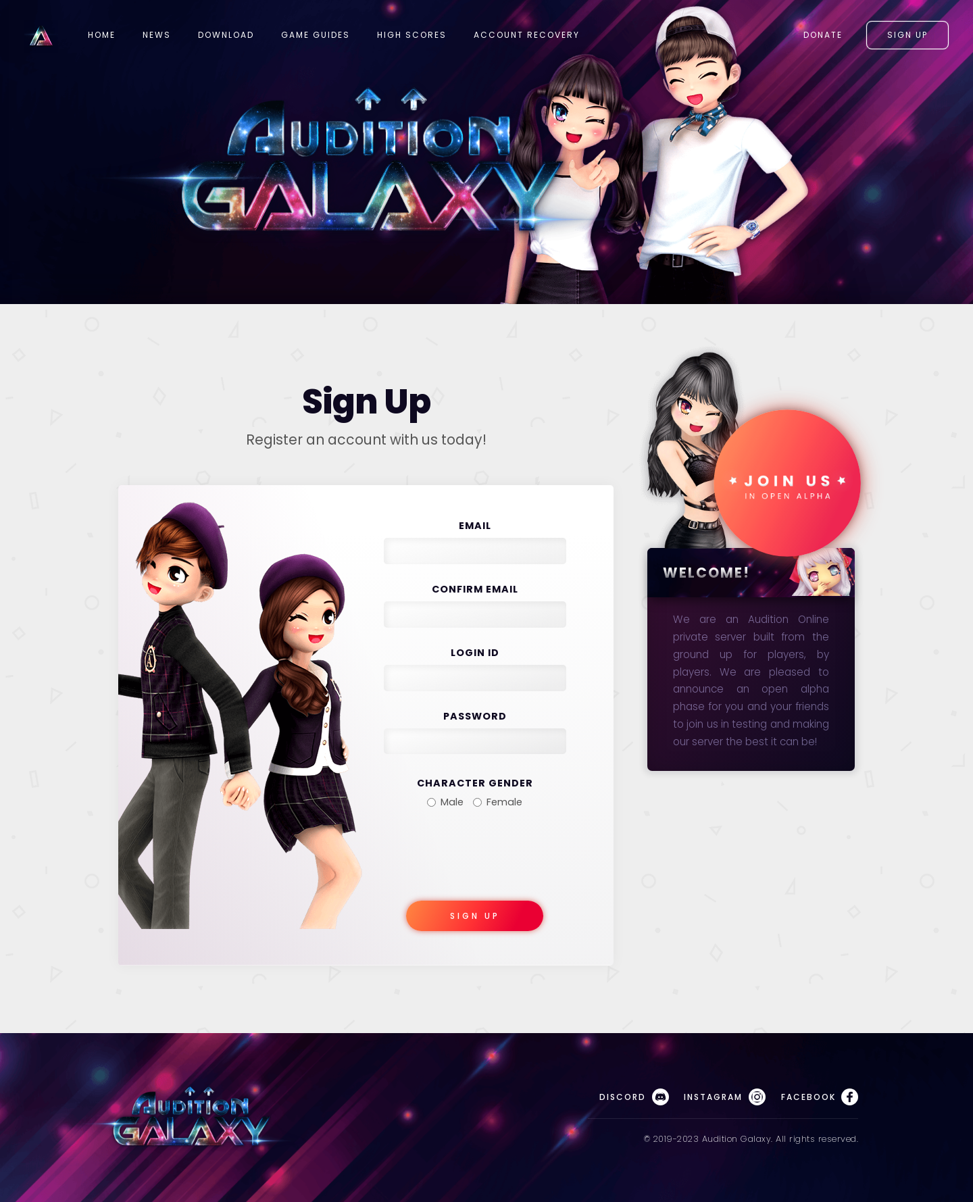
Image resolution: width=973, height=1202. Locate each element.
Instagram (724, 1096)
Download (226, 35)
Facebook (819, 1096)
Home (102, 35)
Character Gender (475, 783)
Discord (633, 1096)
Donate (823, 35)
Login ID (475, 652)
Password (475, 716)
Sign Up (907, 35)
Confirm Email (475, 589)
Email (475, 525)
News (157, 35)
